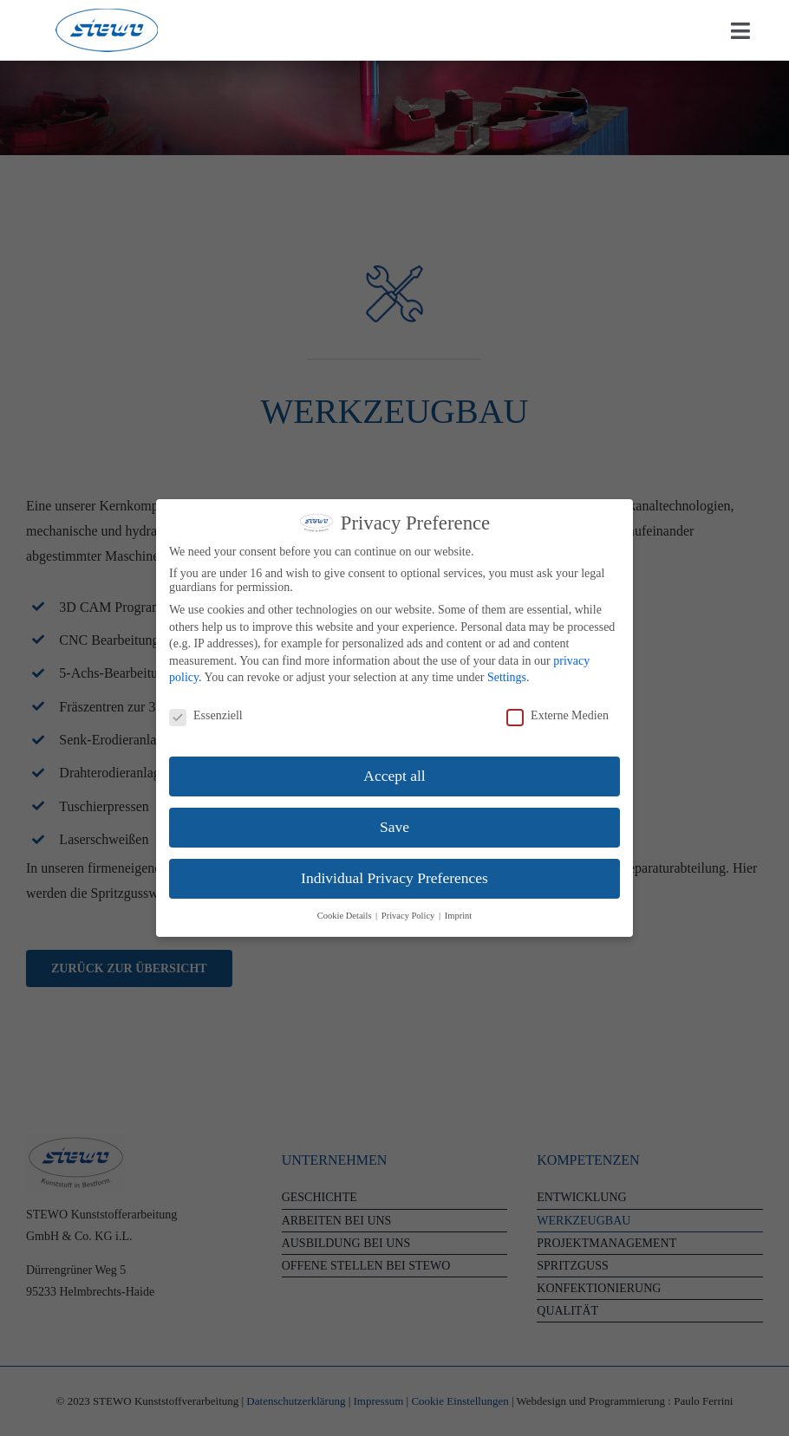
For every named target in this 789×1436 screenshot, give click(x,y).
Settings (506, 677)
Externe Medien (557, 716)
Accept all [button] (394, 775)
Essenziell (206, 716)
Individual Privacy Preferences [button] (394, 878)
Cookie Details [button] (345, 915)
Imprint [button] (459, 915)
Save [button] (394, 826)
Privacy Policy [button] (409, 915)
